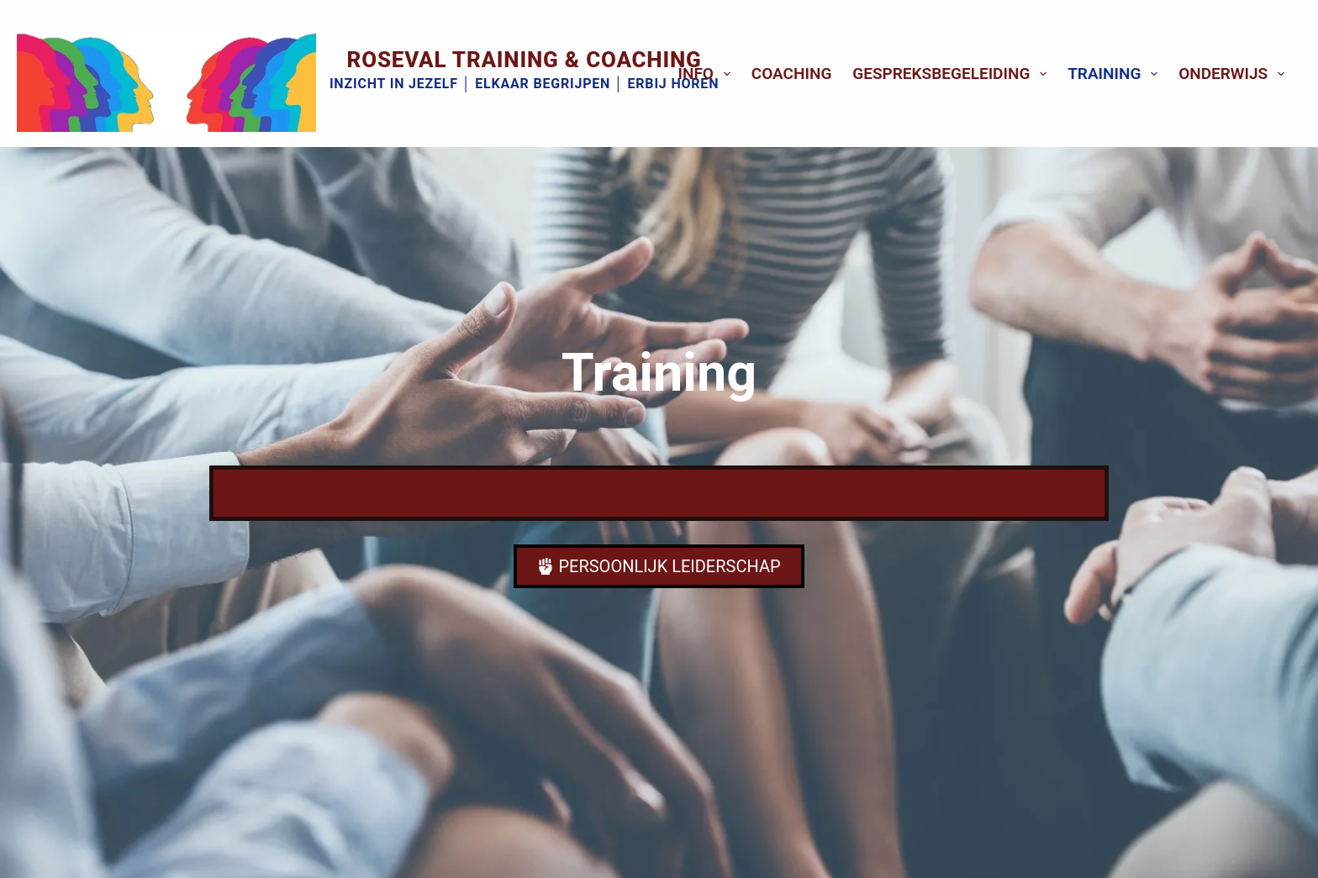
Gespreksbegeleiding (952, 74)
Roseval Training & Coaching (524, 59)
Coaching (791, 73)
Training (1116, 74)
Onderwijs (1234, 74)
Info (707, 74)
